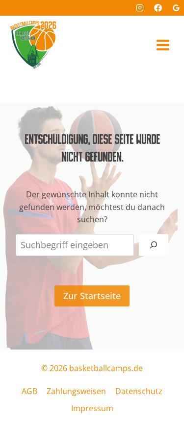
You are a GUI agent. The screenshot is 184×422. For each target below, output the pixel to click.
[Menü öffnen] (162, 45)
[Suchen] (153, 245)
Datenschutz (138, 391)
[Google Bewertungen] (176, 8)
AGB (29, 391)
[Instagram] (140, 8)
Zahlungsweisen (76, 391)
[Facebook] (158, 8)
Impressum (92, 408)
